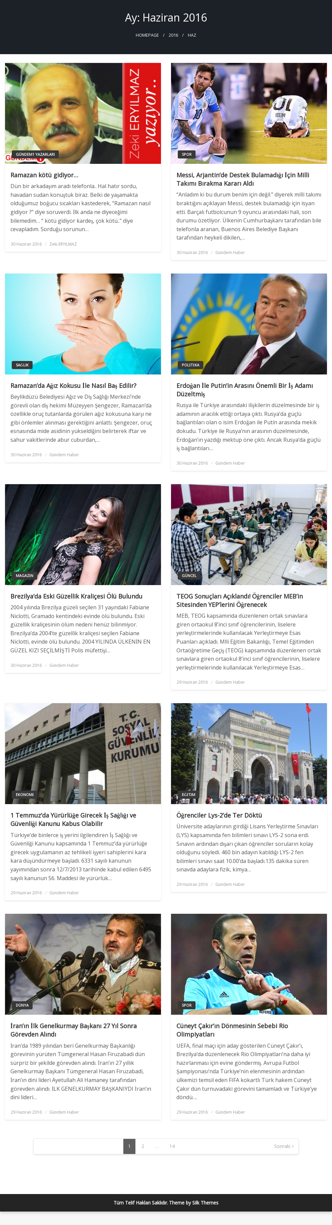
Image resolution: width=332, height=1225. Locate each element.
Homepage (147, 35)
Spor (187, 154)
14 (172, 1146)
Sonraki (282, 1146)
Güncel (189, 575)
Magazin (24, 575)
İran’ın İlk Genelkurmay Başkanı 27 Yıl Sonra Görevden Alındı (73, 1030)
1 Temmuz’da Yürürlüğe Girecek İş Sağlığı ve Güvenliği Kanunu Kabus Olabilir (73, 819)
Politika (190, 364)
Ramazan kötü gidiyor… (44, 175)
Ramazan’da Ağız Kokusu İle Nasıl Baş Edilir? (73, 386)
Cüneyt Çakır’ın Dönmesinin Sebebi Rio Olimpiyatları (232, 1030)
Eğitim (188, 794)
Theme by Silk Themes (193, 1202)
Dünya (22, 1005)
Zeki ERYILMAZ (63, 244)
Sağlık (22, 364)
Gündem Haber (230, 252)
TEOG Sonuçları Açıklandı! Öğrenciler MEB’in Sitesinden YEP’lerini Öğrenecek (239, 600)
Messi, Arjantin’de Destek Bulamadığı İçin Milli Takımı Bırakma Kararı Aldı (242, 179)
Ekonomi (25, 794)
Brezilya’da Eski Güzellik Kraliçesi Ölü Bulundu (76, 596)
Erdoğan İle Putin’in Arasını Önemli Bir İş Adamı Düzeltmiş (244, 390)
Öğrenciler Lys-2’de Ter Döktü (219, 815)
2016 (173, 35)
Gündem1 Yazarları (35, 154)
